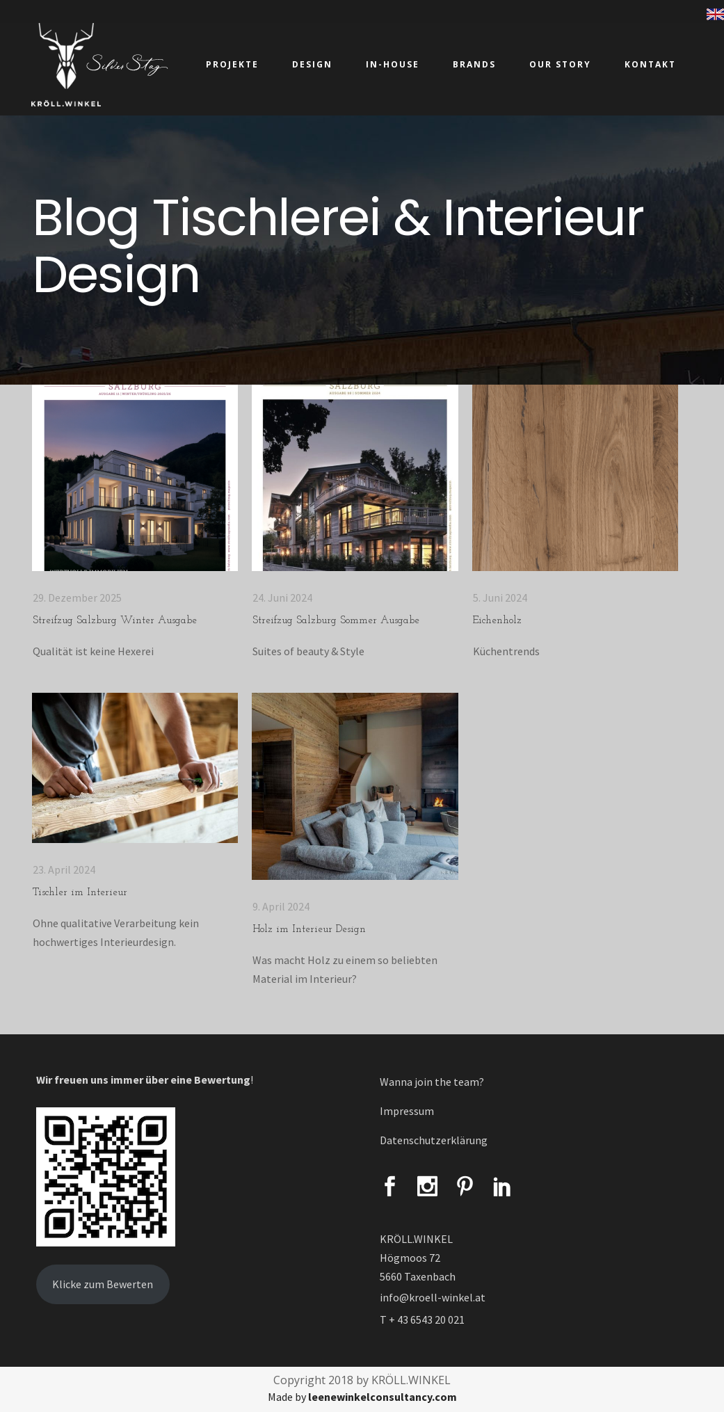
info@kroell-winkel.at (432, 1297)
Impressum (407, 1111)
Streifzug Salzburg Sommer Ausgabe (335, 621)
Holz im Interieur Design (309, 929)
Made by (362, 1397)
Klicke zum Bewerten (102, 1284)
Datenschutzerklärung (434, 1140)
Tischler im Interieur (80, 893)
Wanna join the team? (432, 1082)
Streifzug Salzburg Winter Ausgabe (115, 621)
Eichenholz (497, 621)
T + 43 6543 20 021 (422, 1319)
